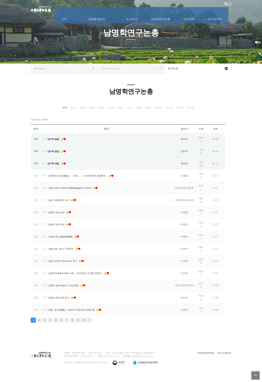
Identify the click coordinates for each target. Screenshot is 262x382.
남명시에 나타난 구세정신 (63, 256)
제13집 (203, 116)
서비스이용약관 (223, 360)
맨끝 (89, 327)
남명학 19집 (54, 171)
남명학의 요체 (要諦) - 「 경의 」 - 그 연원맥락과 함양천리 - (81, 183)
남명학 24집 (54, 146)
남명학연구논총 (160, 18)
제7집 (53, 116)
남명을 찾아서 (97, 18)
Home (64, 69)
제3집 (128, 107)
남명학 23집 (54, 158)
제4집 (153, 107)
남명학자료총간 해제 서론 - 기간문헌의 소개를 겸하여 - (78, 280)
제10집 (128, 116)
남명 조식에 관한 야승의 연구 (65, 268)
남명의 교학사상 (58, 232)
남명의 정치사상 (58, 220)
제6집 (203, 107)
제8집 (78, 116)
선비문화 (189, 18)
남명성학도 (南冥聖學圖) (62, 244)
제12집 (178, 116)
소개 (64, 18)
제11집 (153, 116)
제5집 (178, 107)
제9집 (103, 116)
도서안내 (132, 18)
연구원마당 (215, 18)
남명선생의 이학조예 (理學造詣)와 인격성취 (72, 195)
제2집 (103, 107)
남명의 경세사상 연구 (60, 305)
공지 (44, 146)
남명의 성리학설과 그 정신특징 (66, 293)
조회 (201, 136)
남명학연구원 (41, 8)
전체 (53, 107)
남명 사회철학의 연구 (60, 207)
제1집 (78, 107)
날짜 (215, 136)
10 (83, 327)
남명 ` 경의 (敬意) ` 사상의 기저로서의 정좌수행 (74, 317)
